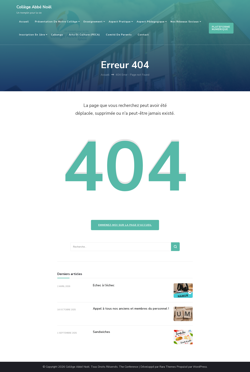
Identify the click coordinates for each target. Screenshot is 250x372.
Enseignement (93, 21)
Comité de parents (119, 34)
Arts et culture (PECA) (84, 34)
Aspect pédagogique (150, 21)
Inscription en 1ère (32, 34)
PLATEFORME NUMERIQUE (221, 28)
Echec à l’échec (103, 285)
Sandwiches (101, 332)
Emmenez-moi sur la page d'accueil (125, 225)
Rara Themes (167, 367)
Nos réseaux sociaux (184, 21)
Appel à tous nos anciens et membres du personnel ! (131, 308)
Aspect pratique (120, 21)
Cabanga (57, 34)
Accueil (24, 21)
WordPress (200, 367)
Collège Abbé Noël (34, 7)
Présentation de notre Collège (56, 21)
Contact (143, 34)
